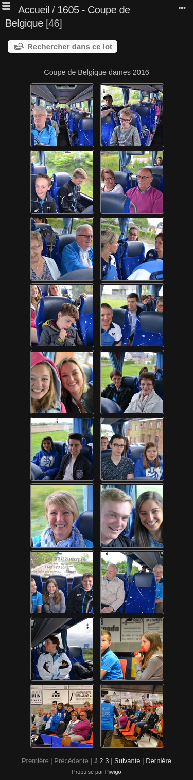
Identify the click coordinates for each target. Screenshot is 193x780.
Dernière (158, 761)
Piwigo (113, 772)
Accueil (33, 9)
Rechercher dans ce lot (69, 46)
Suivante (127, 761)
